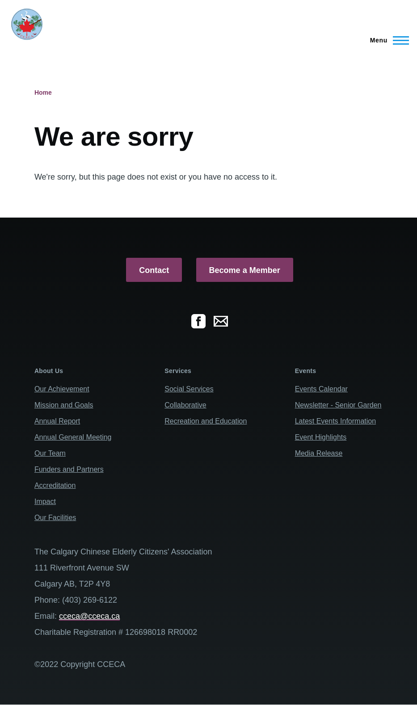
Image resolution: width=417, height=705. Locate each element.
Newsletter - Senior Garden (338, 405)
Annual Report (57, 421)
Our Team (50, 453)
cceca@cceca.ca (89, 616)
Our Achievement (61, 389)
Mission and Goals (63, 405)
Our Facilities (55, 517)
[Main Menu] (387, 40)
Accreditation (55, 485)
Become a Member (244, 270)
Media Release (319, 453)
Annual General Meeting (73, 437)
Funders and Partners (69, 469)
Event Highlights (321, 437)
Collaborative (185, 405)
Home (43, 92)
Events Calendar (321, 389)
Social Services (188, 389)
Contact (154, 270)
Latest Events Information (335, 421)
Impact (45, 501)
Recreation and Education (205, 421)
